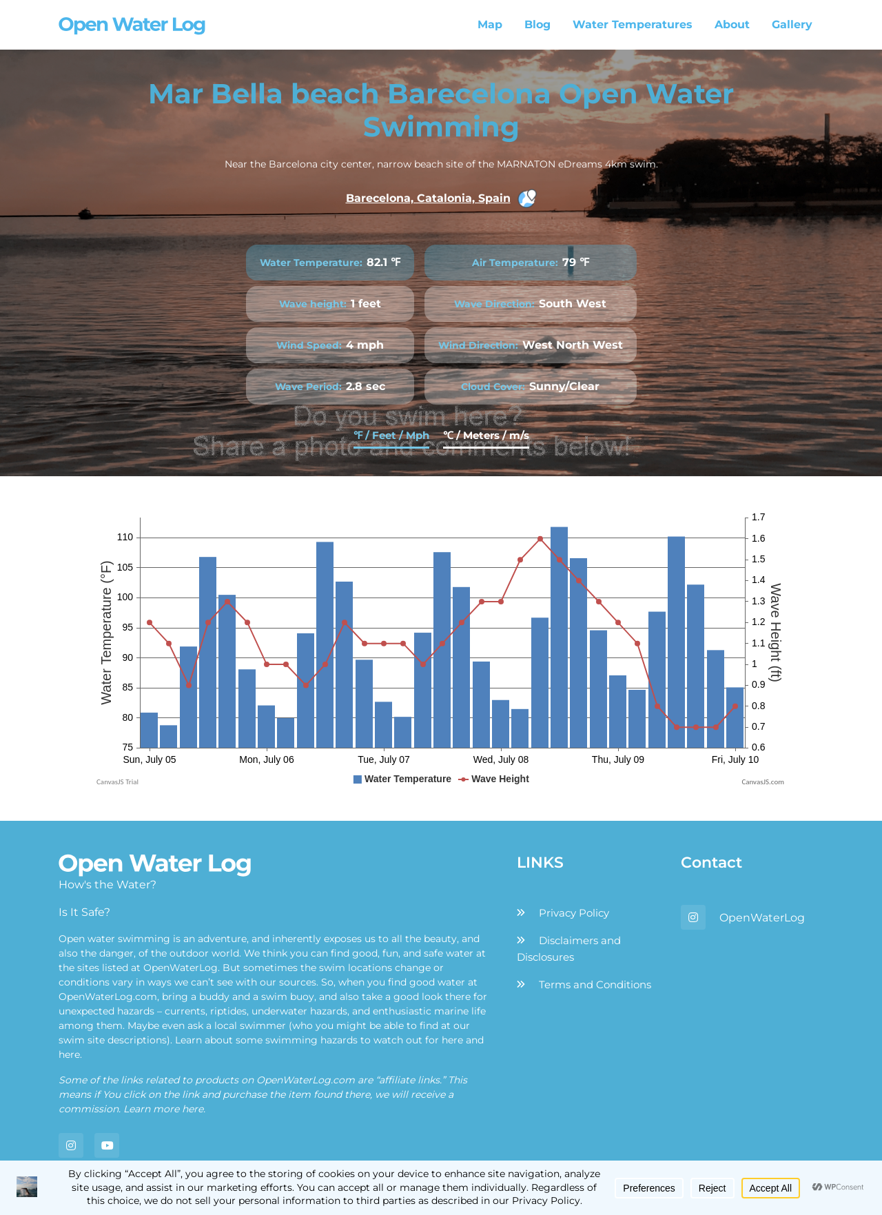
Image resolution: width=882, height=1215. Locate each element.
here (452, 1040)
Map (490, 24)
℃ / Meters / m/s (486, 435)
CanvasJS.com (762, 781)
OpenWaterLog (762, 917)
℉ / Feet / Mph (391, 435)
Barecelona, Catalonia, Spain (441, 198)
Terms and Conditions (595, 984)
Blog (537, 24)
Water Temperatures (633, 24)
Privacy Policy (574, 912)
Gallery (792, 24)
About (732, 24)
